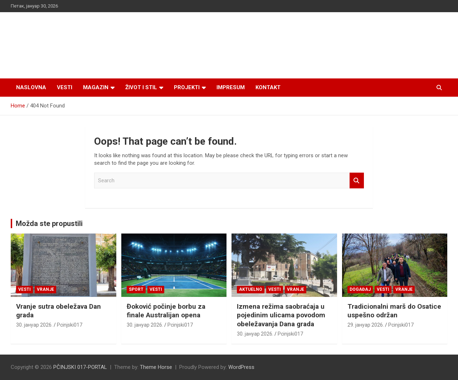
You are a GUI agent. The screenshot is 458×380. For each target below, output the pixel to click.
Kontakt (268, 87)
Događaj (360, 289)
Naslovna (31, 87)
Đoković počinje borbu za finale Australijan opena (166, 310)
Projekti (187, 87)
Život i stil (141, 87)
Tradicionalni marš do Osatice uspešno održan (394, 310)
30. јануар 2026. (34, 325)
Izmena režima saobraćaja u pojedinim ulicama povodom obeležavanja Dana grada (281, 315)
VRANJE (45, 289)
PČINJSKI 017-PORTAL (80, 367)
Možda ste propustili (49, 223)
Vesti (64, 87)
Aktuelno (250, 289)
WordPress (241, 367)
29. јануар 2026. (365, 325)
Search (357, 181)
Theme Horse (156, 367)
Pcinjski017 (69, 325)
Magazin (95, 87)
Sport (136, 289)
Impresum (230, 87)
